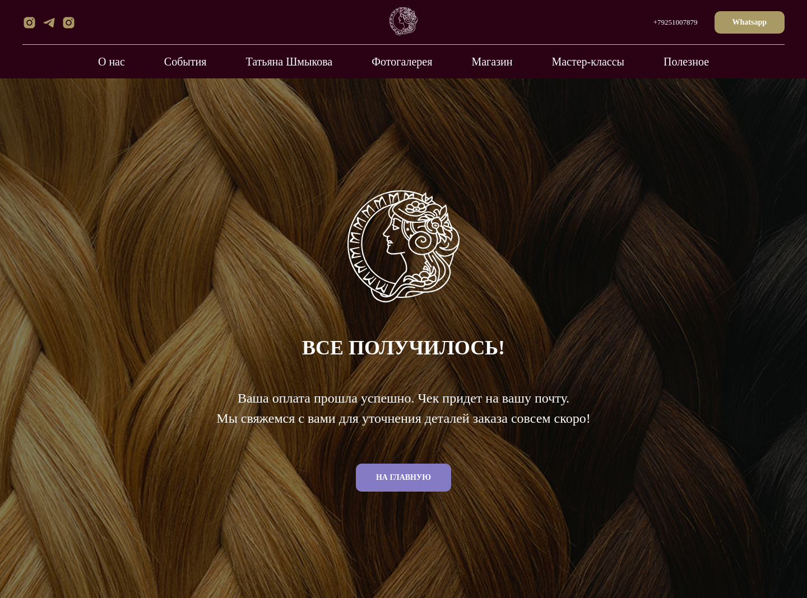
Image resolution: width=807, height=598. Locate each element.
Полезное (686, 61)
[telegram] (49, 26)
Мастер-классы (587, 61)
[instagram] (29, 26)
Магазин (491, 61)
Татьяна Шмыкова (288, 61)
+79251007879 (675, 22)
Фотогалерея (402, 61)
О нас (111, 61)
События (185, 61)
